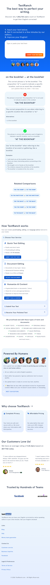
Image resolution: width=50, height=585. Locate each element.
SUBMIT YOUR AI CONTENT (13, 298)
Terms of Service (7, 565)
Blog (3, 529)
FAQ (3, 533)
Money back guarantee (9, 537)
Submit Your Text (12, 306)
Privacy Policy (6, 569)
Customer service (7, 547)
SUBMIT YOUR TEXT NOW (34, 55)
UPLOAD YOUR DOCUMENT (13, 277)
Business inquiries (7, 551)
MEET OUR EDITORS (11, 391)
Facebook (5, 555)
